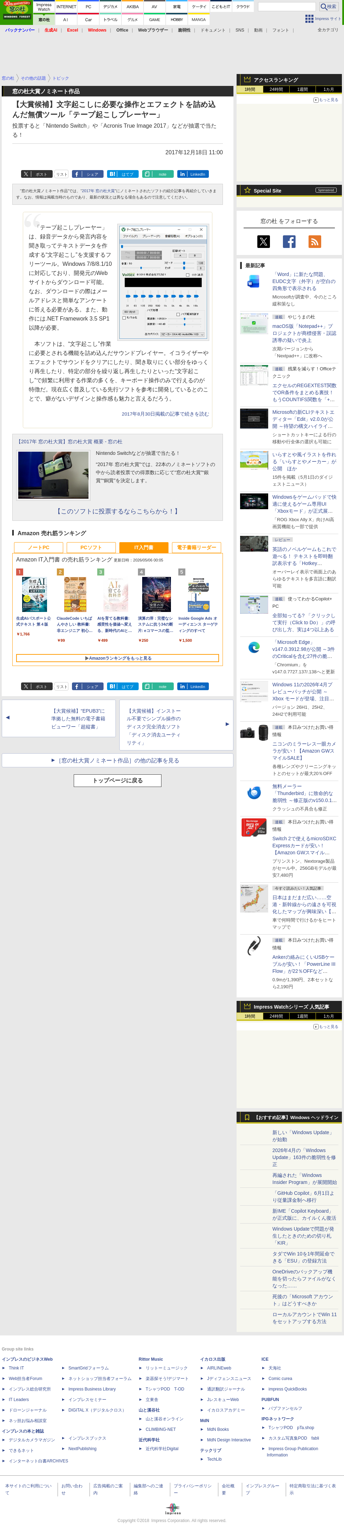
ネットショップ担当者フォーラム (100, 1378)
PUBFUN (270, 1399)
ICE (265, 1359)
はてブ (127, 174)
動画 (258, 30)
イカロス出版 (212, 1359)
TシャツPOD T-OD (165, 1389)
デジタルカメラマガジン (32, 1440)
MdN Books (218, 1429)
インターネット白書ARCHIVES (38, 1461)
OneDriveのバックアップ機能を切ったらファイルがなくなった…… (304, 1278)
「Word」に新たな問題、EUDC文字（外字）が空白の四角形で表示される (304, 281)
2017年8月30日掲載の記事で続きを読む (165, 414)
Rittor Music (151, 1359)
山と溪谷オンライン (165, 1418)
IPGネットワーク (278, 1418)
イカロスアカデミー (226, 1410)
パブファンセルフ (285, 1408)
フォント (280, 30)
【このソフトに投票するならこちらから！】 (117, 511)
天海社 (275, 1368)
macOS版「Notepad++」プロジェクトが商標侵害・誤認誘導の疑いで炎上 (304, 333)
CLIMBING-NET (161, 1429)
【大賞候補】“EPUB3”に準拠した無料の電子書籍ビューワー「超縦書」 (78, 719)
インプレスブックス (87, 1438)
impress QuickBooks (288, 1389)
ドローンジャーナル (28, 1410)
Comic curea (280, 1378)
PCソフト (91, 547)
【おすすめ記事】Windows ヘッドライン (296, 1117)
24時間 (276, 89)
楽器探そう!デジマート (167, 1378)
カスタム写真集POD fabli (294, 1438)
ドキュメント (213, 30)
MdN (204, 1420)
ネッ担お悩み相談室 (28, 1420)
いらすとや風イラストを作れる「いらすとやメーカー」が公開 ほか (304, 461)
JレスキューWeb (223, 1399)
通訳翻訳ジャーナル (226, 1389)
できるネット (21, 1450)
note (162, 174)
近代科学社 (149, 1440)
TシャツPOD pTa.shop (291, 1427)
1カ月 (329, 89)
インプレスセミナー (87, 1399)
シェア (92, 174)
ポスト (41, 174)
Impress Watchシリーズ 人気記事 (291, 1007)
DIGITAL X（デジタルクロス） (97, 1410)
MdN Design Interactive (229, 1440)
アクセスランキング (276, 80)
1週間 (302, 89)
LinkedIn (198, 174)
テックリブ (210, 1450)
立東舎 (152, 1399)
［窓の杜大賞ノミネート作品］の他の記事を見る (117, 760)
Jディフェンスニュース (229, 1378)
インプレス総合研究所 (30, 1389)
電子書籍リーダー (196, 547)
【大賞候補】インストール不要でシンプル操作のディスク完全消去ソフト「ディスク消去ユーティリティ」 (154, 727)
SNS (240, 30)
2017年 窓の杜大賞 (98, 191)
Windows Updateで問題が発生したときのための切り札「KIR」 (303, 1236)
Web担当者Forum (25, 1378)
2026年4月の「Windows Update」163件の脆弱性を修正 (304, 1157)
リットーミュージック (167, 1368)
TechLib (214, 1459)
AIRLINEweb (219, 1368)
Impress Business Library (92, 1389)
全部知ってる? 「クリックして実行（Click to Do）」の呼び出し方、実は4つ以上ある (304, 622)
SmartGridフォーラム (88, 1368)
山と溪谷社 (149, 1410)
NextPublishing (82, 1448)
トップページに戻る (117, 780)
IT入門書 (143, 547)
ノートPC (38, 547)
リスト (62, 174)
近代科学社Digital (162, 1448)
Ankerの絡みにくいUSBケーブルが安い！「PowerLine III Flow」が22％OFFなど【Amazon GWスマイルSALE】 (304, 971)
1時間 (250, 89)
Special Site (268, 191)
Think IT (16, 1368)
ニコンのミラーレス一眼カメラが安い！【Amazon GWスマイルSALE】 (304, 751)
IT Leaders (19, 1399)
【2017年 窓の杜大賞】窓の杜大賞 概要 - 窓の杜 (69, 441)
